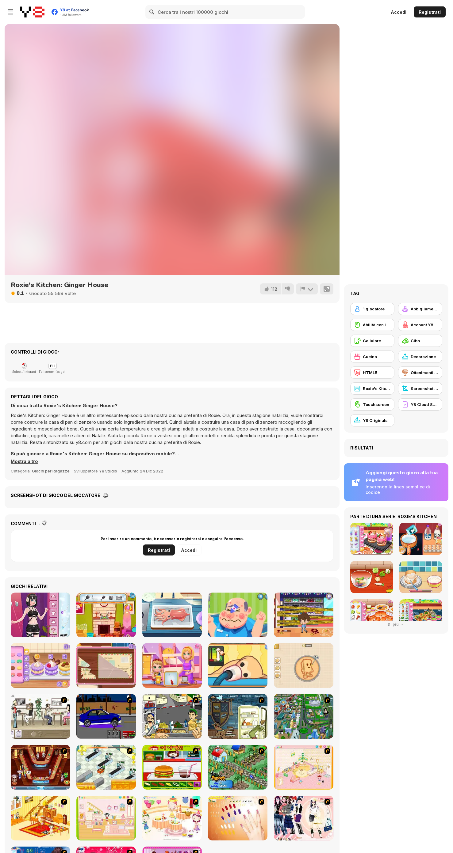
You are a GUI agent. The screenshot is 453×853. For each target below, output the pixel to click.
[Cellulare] (372, 341)
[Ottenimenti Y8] (420, 372)
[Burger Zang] (172, 767)
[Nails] (237, 818)
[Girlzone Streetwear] (40, 615)
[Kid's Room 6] (106, 818)
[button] (25, 461)
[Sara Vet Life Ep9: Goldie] (237, 665)
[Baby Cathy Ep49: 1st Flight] (172, 665)
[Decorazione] (420, 357)
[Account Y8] (420, 325)
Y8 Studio (108, 470)
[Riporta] (307, 288)
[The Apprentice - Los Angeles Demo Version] (40, 767)
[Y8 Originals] (372, 420)
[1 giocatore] (372, 309)
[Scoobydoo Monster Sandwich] (237, 716)
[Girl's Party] (172, 818)
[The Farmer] (237, 767)
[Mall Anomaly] (303, 615)
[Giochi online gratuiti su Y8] (32, 11)
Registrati (430, 12)
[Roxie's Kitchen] (372, 388)
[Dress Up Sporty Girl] (303, 818)
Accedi (398, 12)
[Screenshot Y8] (420, 388)
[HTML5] (372, 372)
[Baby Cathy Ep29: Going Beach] (106, 615)
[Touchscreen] (372, 404)
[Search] (152, 12)
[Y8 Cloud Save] (420, 404)
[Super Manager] (106, 767)
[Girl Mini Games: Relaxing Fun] (303, 665)
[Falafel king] (172, 716)
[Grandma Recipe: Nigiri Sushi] (172, 615)
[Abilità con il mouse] (372, 325)
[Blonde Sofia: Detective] (106, 665)
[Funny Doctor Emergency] (237, 615)
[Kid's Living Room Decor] (40, 818)
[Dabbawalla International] (303, 716)
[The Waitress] (40, 716)
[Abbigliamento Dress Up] (420, 309)
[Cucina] (372, 357)
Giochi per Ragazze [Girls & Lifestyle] (51, 470)
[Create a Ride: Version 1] (106, 716)
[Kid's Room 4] (303, 767)
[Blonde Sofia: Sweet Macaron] (40, 665)
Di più (396, 624)
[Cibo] (420, 341)
